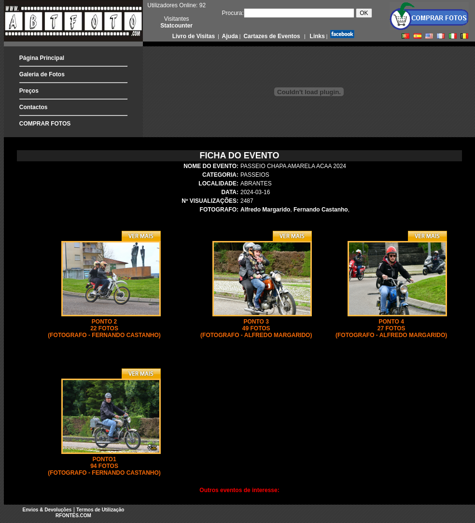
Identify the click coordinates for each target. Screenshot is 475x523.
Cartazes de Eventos (271, 36)
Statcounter (176, 25)
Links (316, 36)
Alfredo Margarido (265, 209)
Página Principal (41, 58)
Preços (29, 90)
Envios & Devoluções (47, 509)
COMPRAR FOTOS (44, 123)
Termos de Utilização (100, 509)
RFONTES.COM (73, 515)
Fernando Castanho (320, 209)
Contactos (33, 107)
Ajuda (229, 36)
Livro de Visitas (194, 36)
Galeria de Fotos (42, 74)
